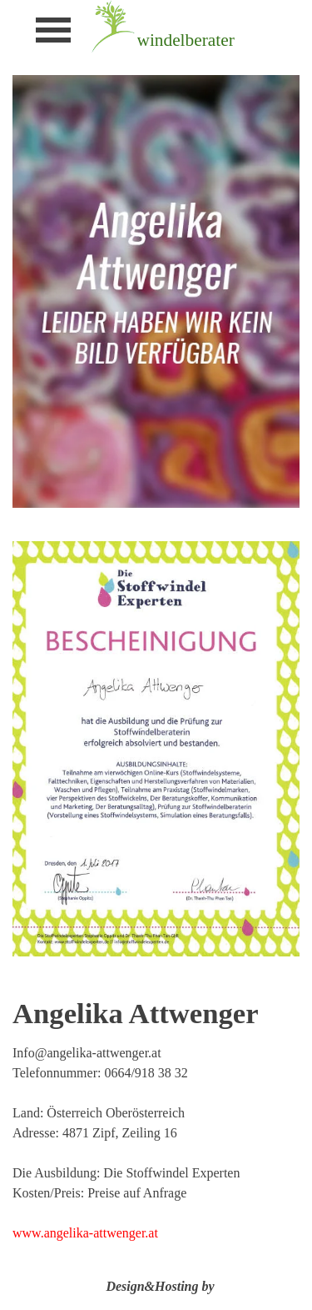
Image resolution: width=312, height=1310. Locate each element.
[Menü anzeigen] (54, 30)
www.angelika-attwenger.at (85, 1233)
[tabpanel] (212, 40)
